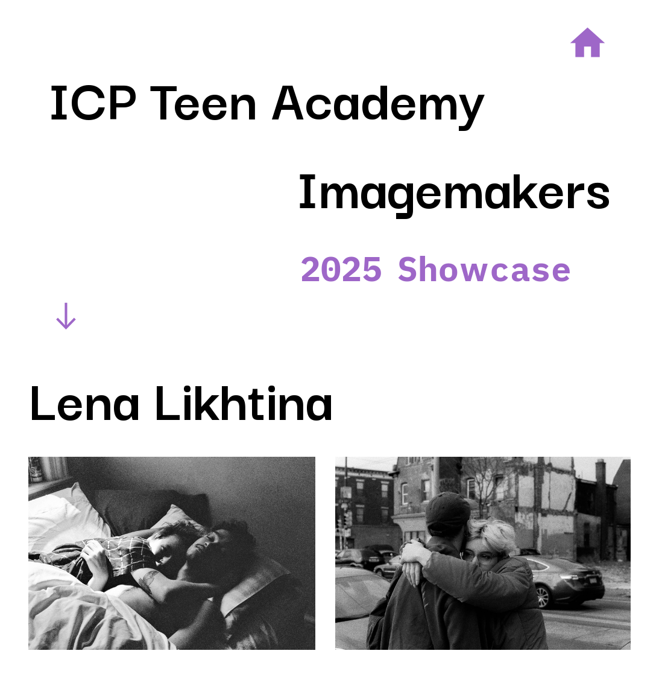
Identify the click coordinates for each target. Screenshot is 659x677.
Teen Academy (317, 96)
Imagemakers (454, 185)
